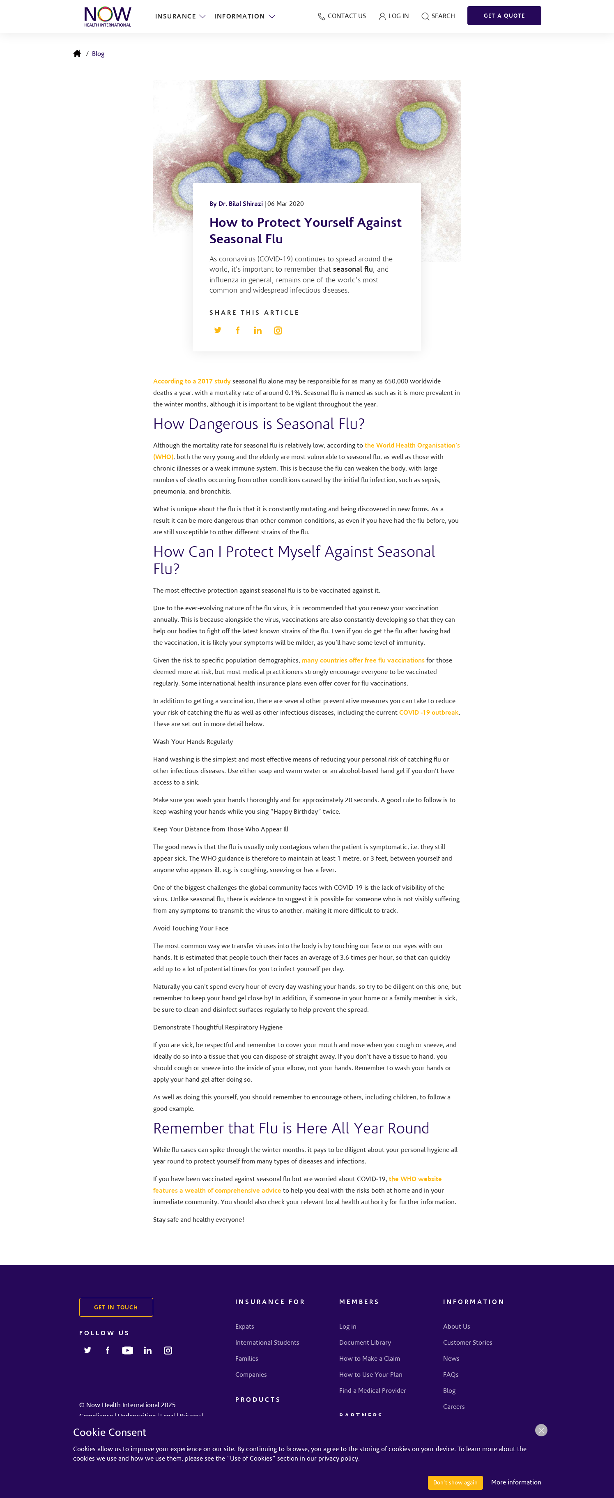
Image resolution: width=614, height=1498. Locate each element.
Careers (454, 1407)
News (451, 1359)
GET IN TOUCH (116, 1308)
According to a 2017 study (192, 382)
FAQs (451, 1375)
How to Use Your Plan (370, 1375)
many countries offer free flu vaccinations (363, 661)
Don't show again (455, 1483)
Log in (347, 1327)
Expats (244, 1327)
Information (245, 16)
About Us (456, 1327)
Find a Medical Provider (372, 1391)
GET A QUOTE (504, 16)
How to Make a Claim (369, 1359)
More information (516, 1483)
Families (246, 1359)
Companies (251, 1375)
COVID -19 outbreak (429, 713)
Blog (98, 54)
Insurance (181, 16)
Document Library (365, 1343)
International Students (267, 1343)
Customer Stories (467, 1343)
